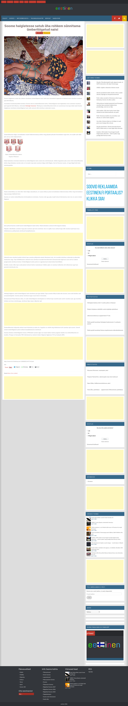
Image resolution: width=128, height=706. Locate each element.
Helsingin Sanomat (30, 106)
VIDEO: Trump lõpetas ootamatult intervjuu (102, 522)
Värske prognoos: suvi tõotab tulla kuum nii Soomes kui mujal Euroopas (78, 685)
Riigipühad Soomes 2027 (49, 687)
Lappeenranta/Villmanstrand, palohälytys (112, 389)
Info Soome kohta (22, 18)
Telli (89, 597)
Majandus (22, 677)
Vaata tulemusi (105, 261)
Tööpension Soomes (48, 684)
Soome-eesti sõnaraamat (49, 696)
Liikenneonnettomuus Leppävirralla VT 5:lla (98, 315)
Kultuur (9, 373)
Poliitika (22, 674)
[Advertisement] (43, 121)
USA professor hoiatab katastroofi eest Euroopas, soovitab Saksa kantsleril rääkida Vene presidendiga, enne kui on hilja (110, 105)
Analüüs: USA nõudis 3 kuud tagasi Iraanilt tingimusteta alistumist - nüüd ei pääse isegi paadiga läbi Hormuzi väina (108, 133)
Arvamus (90, 481)
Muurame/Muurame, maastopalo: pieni (97, 370)
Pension (45, 682)
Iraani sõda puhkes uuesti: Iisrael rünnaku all (102, 517)
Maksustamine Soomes (49, 679)
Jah (89, 250)
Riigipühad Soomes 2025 (49, 691)
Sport (21, 684)
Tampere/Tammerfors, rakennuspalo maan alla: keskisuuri (102, 377)
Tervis (12, 373)
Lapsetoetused (46, 677)
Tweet (6, 367)
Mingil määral (92, 255)
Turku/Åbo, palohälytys (93, 389)
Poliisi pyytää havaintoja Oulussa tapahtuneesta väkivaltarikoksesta (105, 330)
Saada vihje (56, 18)
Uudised (11, 18)
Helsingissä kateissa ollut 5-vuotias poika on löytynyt (101, 302)
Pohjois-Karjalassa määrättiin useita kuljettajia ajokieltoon (102, 309)
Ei (88, 253)
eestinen (47, 33)
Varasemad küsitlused (92, 264)
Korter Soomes (47, 674)
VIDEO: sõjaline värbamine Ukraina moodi (108, 87)
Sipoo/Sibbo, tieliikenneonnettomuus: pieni (98, 383)
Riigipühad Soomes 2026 (49, 689)
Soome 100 (23, 687)
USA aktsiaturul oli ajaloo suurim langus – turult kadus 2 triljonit (107, 543)
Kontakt (48, 18)
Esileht (5, 18)
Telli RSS (90, 672)
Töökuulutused (47, 672)
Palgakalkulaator (37, 18)
